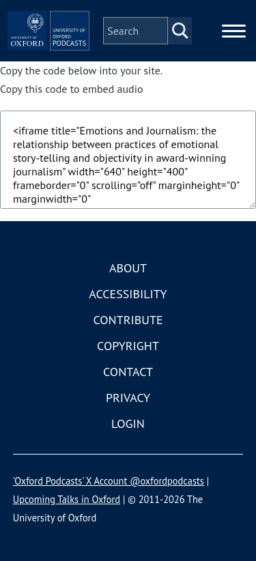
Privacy (128, 397)
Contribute (127, 320)
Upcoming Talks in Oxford (66, 499)
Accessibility (128, 294)
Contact (128, 371)
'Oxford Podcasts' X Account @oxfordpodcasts (108, 480)
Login (128, 423)
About (128, 268)
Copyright (128, 346)
